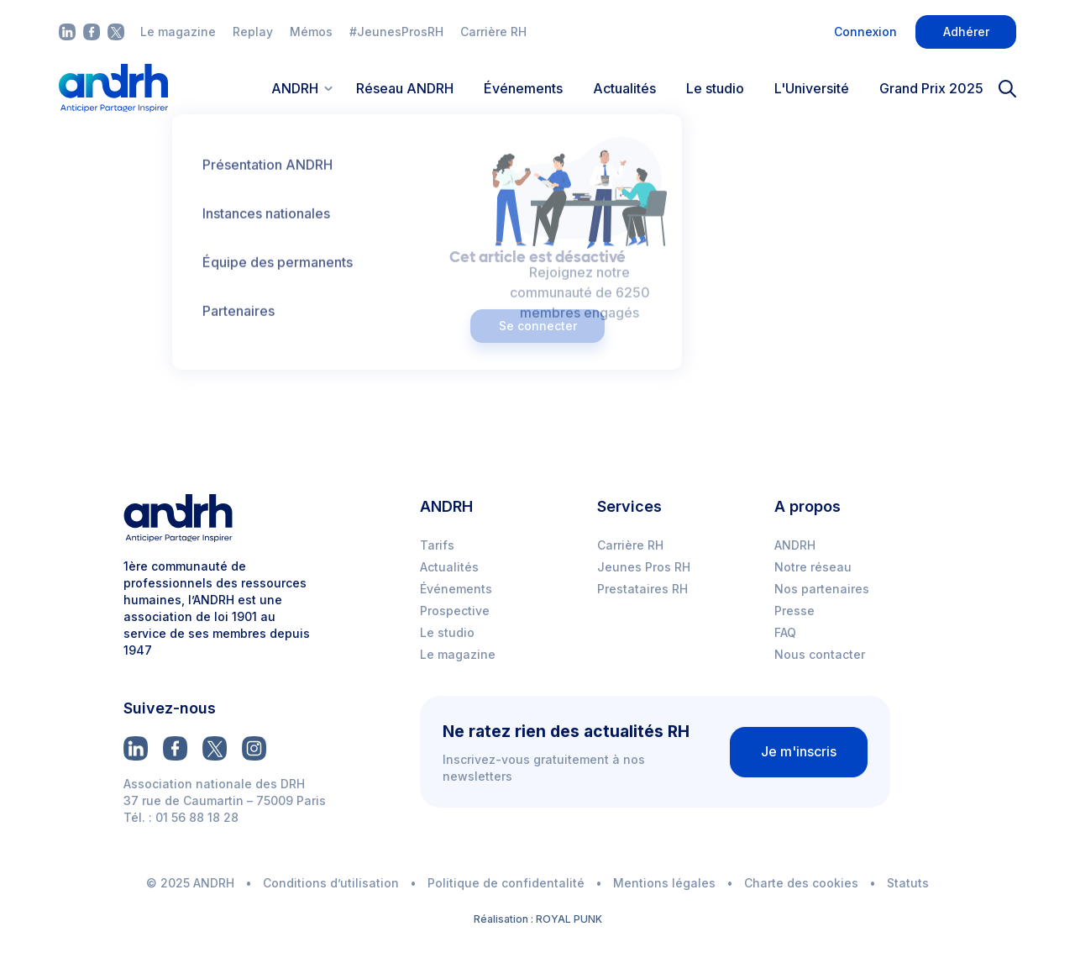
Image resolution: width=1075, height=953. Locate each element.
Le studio (715, 88)
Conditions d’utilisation (331, 883)
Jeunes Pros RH (643, 567)
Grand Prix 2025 (931, 88)
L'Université (811, 88)
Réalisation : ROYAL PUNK (538, 919)
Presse (794, 610)
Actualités (624, 88)
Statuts (908, 883)
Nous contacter (819, 654)
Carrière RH (493, 31)
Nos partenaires (821, 589)
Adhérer (966, 31)
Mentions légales (664, 883)
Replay (253, 31)
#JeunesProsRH (396, 31)
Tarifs (437, 545)
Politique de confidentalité (506, 883)
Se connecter (538, 326)
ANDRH (794, 545)
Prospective (455, 610)
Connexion (865, 31)
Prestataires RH (642, 589)
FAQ (785, 632)
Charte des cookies (801, 883)
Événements (523, 88)
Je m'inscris (798, 751)
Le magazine (178, 31)
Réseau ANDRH (405, 88)
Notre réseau (813, 567)
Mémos (311, 31)
